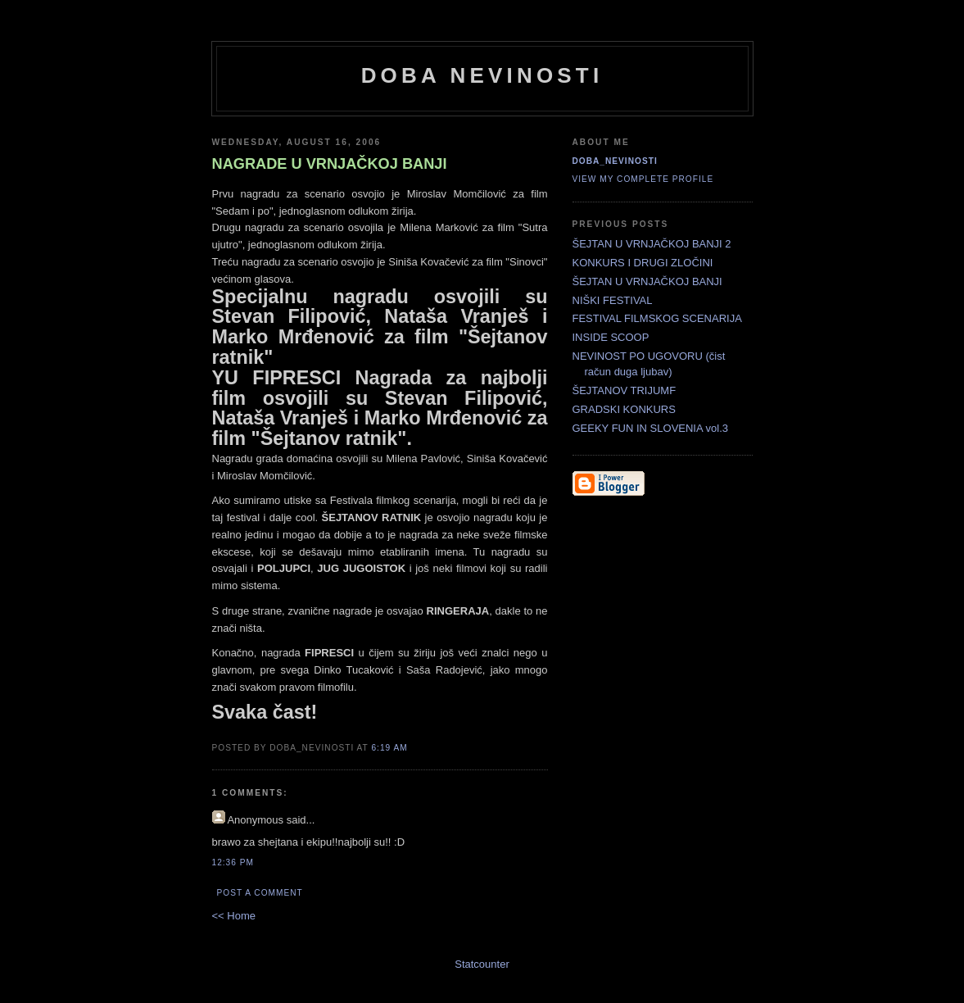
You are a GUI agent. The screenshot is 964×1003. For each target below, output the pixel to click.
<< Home (234, 916)
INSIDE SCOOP (611, 337)
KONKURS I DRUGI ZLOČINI (643, 262)
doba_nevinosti (615, 161)
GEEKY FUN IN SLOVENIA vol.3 (651, 428)
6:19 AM (389, 747)
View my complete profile (643, 179)
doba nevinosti (482, 75)
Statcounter (482, 964)
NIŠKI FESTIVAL (613, 300)
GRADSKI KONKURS (624, 409)
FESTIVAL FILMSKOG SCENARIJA (657, 318)
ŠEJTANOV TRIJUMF (625, 390)
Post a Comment (260, 892)
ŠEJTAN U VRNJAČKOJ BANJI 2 (652, 244)
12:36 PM (233, 862)
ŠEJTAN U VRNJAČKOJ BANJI (647, 281)
